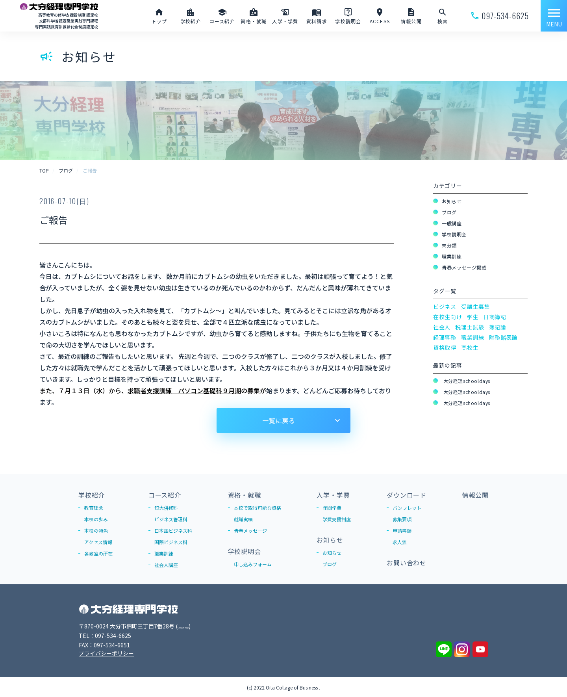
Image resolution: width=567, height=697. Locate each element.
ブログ (449, 212)
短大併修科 (166, 507)
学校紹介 (91, 495)
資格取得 (444, 347)
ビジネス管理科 (170, 519)
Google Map (193, 626)
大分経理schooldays (466, 380)
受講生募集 (475, 306)
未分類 (449, 245)
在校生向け (447, 317)
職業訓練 (451, 256)
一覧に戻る (278, 420)
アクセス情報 (98, 542)
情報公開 (475, 495)
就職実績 (243, 519)
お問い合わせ (406, 562)
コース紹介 (164, 495)
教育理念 (93, 507)
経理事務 (444, 337)
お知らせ (451, 201)
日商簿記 (494, 317)
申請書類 (402, 530)
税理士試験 (469, 327)
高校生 (469, 347)
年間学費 (331, 507)
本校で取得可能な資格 (257, 507)
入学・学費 (333, 495)
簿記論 (497, 327)
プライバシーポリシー (106, 653)
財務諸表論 (503, 337)
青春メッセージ (250, 530)
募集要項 (402, 519)
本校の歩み (96, 519)
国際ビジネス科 (170, 542)
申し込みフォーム (253, 564)
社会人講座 (166, 564)
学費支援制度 (336, 519)
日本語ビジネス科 (173, 530)
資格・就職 (244, 495)
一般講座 (451, 223)
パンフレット (407, 507)
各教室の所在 (98, 553)
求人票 (400, 542)
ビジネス (444, 306)
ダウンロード (406, 495)
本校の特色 (96, 530)
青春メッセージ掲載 (464, 267)
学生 (472, 317)
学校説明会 (454, 234)
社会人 (441, 327)
